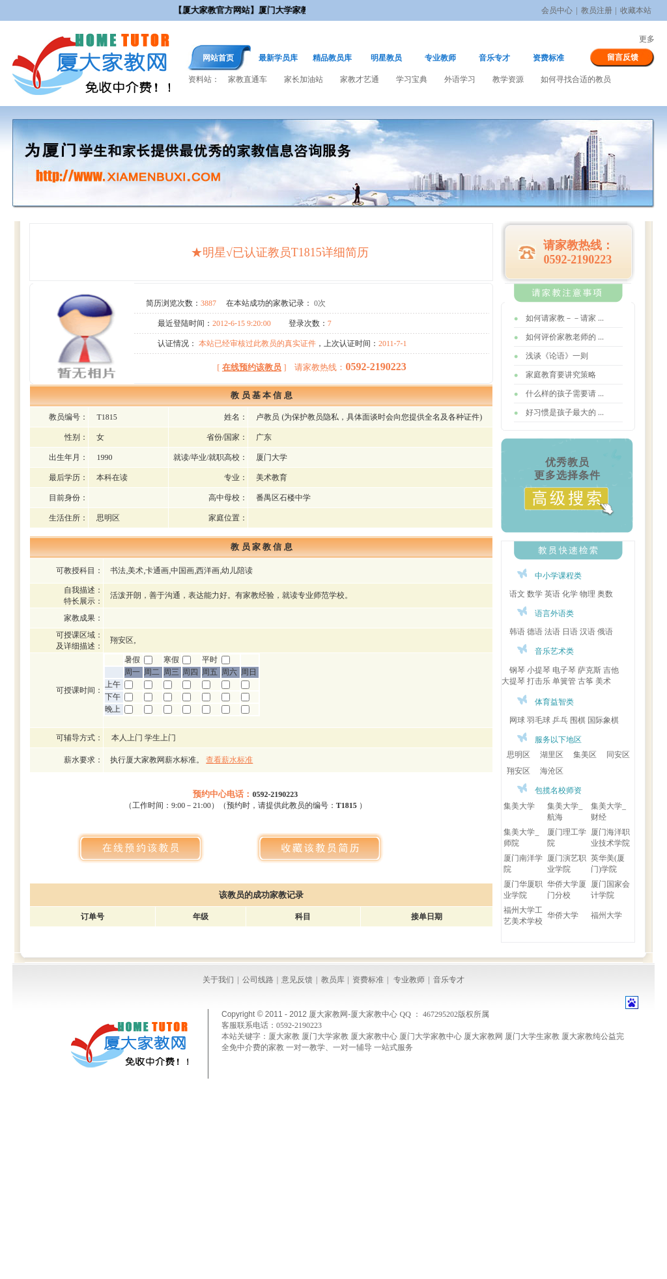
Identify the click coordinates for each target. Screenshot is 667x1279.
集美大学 (519, 806)
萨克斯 (589, 670)
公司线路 (258, 979)
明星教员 (386, 57)
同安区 (618, 754)
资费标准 (548, 57)
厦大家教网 (91, 63)
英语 (552, 594)
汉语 (587, 631)
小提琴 (538, 670)
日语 (570, 631)
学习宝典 (411, 79)
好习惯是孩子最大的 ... (565, 412)
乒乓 (560, 720)
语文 (517, 594)
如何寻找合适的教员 (576, 79)
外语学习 (459, 79)
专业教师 (440, 57)
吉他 (611, 670)
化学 (570, 594)
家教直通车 (247, 79)
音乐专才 (494, 57)
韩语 (517, 631)
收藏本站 (635, 10)
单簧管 (564, 681)
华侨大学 (562, 915)
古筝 (585, 681)
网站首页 (218, 57)
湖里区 (551, 754)
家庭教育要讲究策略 (561, 374)
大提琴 (513, 681)
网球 (517, 720)
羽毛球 (538, 720)
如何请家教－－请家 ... (565, 318)
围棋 (578, 720)
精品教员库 (332, 57)
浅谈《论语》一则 (557, 355)
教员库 (333, 979)
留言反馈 (622, 57)
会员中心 (557, 10)
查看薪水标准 (229, 759)
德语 (535, 631)
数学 (535, 594)
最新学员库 (278, 57)
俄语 (605, 631)
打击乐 (538, 681)
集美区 (585, 754)
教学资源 (508, 79)
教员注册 (596, 10)
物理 (587, 594)
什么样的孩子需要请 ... (565, 393)
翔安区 (518, 770)
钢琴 (517, 670)
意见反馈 (297, 979)
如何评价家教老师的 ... (565, 337)
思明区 (518, 754)
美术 (603, 681)
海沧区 (551, 770)
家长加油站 (303, 79)
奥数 (605, 594)
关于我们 (218, 979)
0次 (320, 303)
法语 (552, 631)
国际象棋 (603, 720)
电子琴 (564, 670)
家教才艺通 (359, 79)
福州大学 (606, 915)
